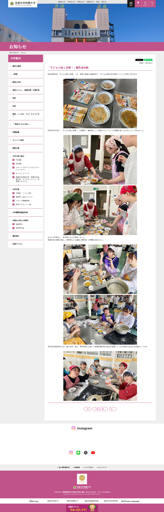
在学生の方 (71, 2)
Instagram (71, 453)
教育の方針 (16, 82)
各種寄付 (19, 224)
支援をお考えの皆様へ (20, 220)
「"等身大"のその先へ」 (21, 124)
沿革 (14, 106)
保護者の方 (90, 2)
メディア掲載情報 (22, 201)
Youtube (93, 453)
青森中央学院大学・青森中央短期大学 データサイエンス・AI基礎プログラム (27, 179)
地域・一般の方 (101, 2)
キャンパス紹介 (18, 140)
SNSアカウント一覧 (23, 204)
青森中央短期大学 (22, 3)
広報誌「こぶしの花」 (24, 193)
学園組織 (15, 132)
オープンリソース (22, 173)
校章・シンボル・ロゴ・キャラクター (25, 115)
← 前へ (87, 409)
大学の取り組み (18, 156)
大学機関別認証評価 (20, 212)
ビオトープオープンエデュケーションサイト (27, 168)
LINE (78, 453)
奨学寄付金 (20, 228)
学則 (14, 98)
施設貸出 (15, 236)
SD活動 (18, 164)
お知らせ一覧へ (100, 409)
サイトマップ (102, 467)
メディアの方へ (89, 467)
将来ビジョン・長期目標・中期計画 (25, 90)
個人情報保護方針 (64, 467)
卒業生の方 (80, 2)
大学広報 (15, 189)
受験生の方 (62, 2)
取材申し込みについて (24, 197)
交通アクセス (17, 244)
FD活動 (18, 160)
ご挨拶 (14, 74)
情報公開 (15, 148)
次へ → (113, 409)
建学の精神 (16, 66)
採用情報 (77, 467)
